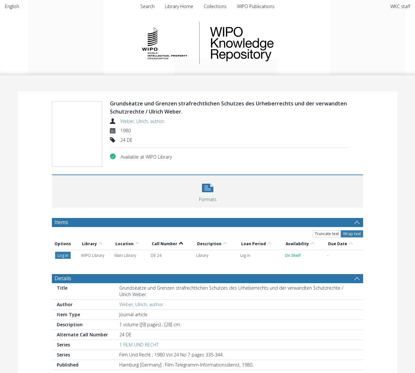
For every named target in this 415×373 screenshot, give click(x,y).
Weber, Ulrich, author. (142, 121)
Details (62, 278)
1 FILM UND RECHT (139, 345)
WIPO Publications (256, 6)
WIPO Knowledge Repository (268, 43)
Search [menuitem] (147, 6)
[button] (207, 190)
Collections (215, 6)
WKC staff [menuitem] (400, 6)
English (12, 6)
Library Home (179, 6)
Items (61, 222)
